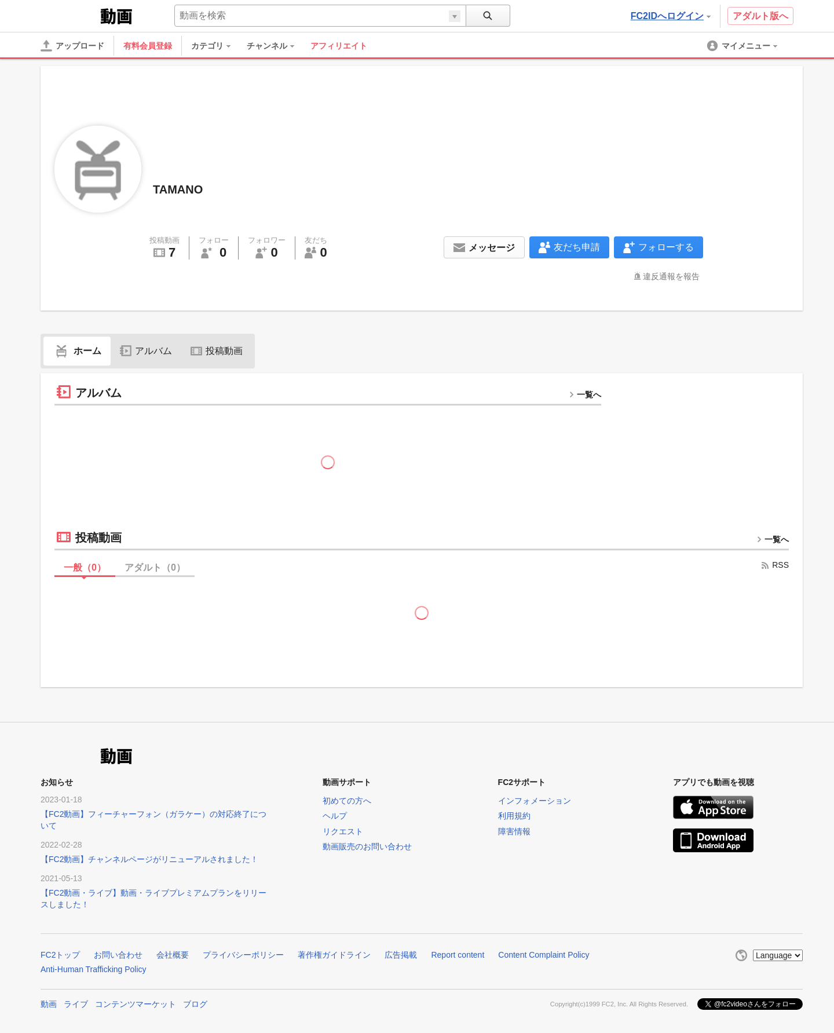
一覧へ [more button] (585, 394)
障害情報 (514, 831)
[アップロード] (72, 46)
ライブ (76, 1004)
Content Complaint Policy (543, 954)
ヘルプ (335, 815)
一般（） (85, 567)
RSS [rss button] (774, 565)
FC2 (69, 15)
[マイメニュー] (743, 46)
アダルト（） (155, 567)
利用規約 (514, 815)
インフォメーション (534, 800)
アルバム (146, 351)
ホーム (77, 351)
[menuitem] (216, 46)
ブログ (195, 1004)
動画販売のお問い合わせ (367, 846)
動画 (49, 1004)
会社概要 (172, 954)
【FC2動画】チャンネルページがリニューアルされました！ (149, 859)
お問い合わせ (118, 954)
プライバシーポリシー (243, 954)
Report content (457, 954)
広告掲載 (401, 954)
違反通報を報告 (671, 276)
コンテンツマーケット (135, 1004)
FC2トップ (60, 954)
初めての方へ (347, 800)
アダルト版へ (760, 16)
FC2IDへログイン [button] (671, 16)
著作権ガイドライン (334, 954)
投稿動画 (217, 351)
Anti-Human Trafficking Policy (94, 969)
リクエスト (343, 831)
